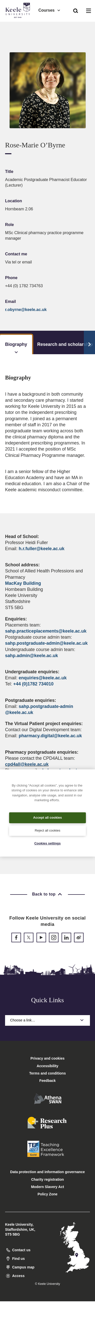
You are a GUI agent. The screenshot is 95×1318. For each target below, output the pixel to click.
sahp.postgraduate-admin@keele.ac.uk (46, 643)
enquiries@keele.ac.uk (43, 677)
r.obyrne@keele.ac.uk (26, 309)
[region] (47, 813)
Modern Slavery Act (47, 1187)
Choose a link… (47, 1020)
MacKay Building (23, 583)
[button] (75, 10)
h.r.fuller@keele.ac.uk (41, 548)
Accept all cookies (47, 817)
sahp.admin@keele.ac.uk (31, 655)
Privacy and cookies (47, 1058)
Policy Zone (47, 1194)
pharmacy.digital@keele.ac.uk (50, 735)
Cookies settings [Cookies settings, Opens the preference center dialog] (47, 843)
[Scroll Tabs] (89, 342)
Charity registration (47, 1179)
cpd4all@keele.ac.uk (27, 764)
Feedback (47, 1081)
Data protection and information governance (47, 1172)
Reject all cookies (47, 830)
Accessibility (48, 1066)
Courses (49, 10)
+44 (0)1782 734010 (33, 683)
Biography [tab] (16, 348)
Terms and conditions (47, 1073)
